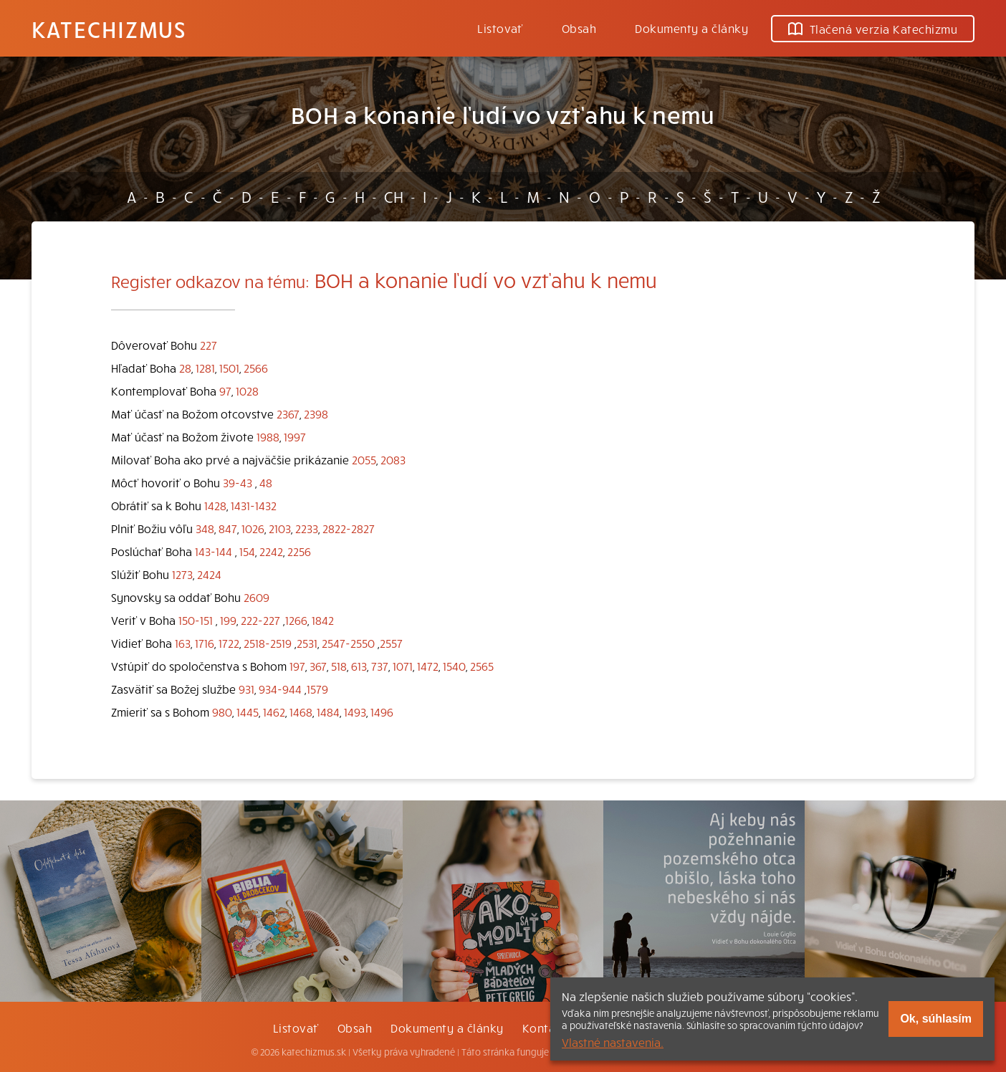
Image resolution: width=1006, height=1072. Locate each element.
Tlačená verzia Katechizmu (872, 28)
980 (222, 711)
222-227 (260, 620)
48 (265, 482)
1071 (403, 666)
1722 (229, 643)
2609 (256, 597)
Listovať (500, 28)
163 (183, 643)
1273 (182, 574)
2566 (256, 367)
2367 (288, 413)
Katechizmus (109, 28)
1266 (296, 620)
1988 (268, 436)
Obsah (579, 28)
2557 (391, 643)
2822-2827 (348, 528)
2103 (280, 528)
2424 (209, 574)
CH (393, 196)
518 (339, 666)
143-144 (213, 551)
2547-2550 (348, 643)
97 (225, 390)
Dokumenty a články (691, 28)
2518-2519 (268, 643)
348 (205, 528)
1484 (328, 711)
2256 (299, 551)
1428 (215, 505)
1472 (428, 666)
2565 (482, 666)
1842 (323, 620)
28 (185, 367)
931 (246, 688)
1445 (247, 711)
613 (359, 666)
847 (228, 528)
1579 (317, 688)
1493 (355, 711)
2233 (306, 528)
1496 (381, 711)
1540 (454, 666)
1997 (295, 436)
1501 (229, 367)
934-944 (280, 688)
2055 (364, 459)
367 (318, 666)
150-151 (195, 620)
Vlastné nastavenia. (613, 1042)
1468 (300, 711)
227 (208, 345)
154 (247, 551)
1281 (205, 367)
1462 (274, 711)
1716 (204, 643)
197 (297, 666)
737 (379, 666)
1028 (247, 390)
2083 (393, 459)
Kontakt (544, 1027)
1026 (252, 528)
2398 (316, 413)
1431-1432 (254, 505)
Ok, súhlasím (936, 1019)
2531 (307, 643)
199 (228, 620)
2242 (271, 551)
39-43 (237, 482)
